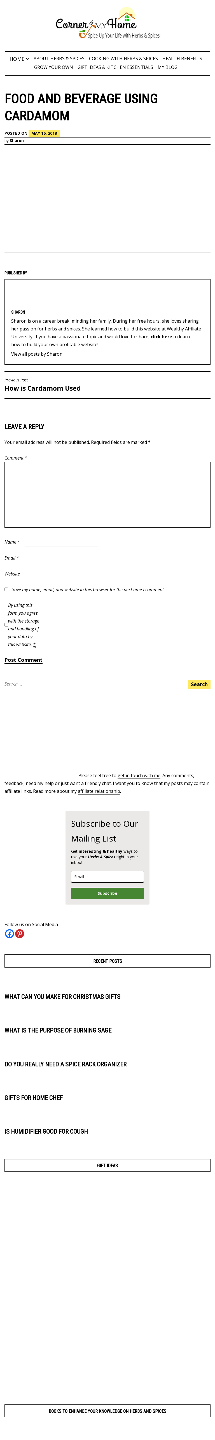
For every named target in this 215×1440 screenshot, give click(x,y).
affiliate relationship (99, 791)
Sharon (17, 140)
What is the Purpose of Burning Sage (59, 1030)
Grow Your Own (53, 67)
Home (17, 58)
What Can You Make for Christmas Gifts (64, 997)
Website (12, 574)
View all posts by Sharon (36, 354)
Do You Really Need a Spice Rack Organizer (67, 1064)
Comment (15, 458)
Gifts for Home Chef (34, 1098)
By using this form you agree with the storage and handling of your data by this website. (23, 625)
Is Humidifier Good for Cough (47, 1131)
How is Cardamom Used (54, 385)
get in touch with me (139, 775)
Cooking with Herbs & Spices (123, 58)
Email (11, 558)
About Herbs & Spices (59, 58)
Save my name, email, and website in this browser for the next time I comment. (88, 589)
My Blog (167, 67)
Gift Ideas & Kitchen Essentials (115, 67)
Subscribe (107, 893)
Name (12, 542)
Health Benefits (182, 58)
